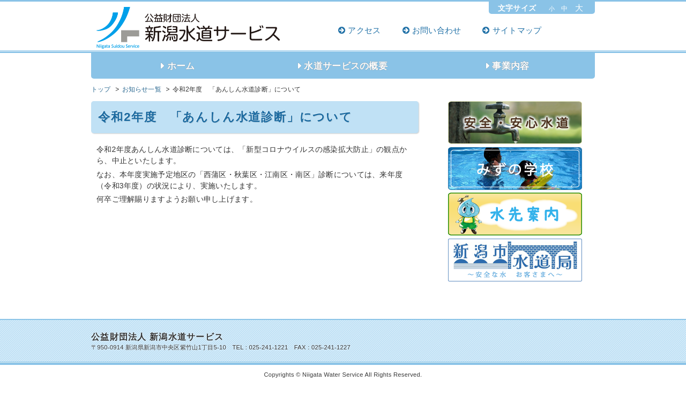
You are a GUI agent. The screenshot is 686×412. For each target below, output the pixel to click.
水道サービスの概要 (345, 66)
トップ (101, 89)
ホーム (181, 66)
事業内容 (510, 66)
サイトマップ (517, 30)
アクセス (364, 30)
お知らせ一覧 (141, 89)
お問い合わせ (436, 30)
